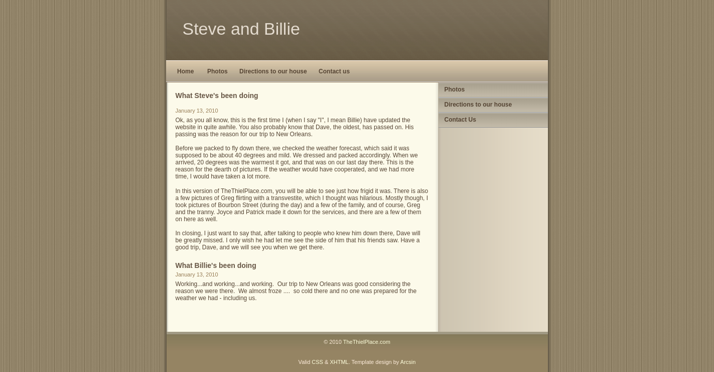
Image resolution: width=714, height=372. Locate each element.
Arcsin (408, 362)
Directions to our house (273, 71)
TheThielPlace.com (366, 342)
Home (185, 71)
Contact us (334, 71)
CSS (317, 362)
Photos (217, 71)
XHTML (339, 362)
